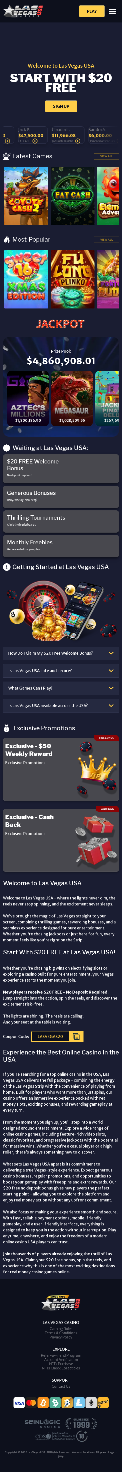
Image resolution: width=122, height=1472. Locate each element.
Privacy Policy (61, 1337)
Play (92, 11)
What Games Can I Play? (30, 688)
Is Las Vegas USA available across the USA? (48, 705)
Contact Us (61, 1386)
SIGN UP (61, 106)
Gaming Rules (61, 1328)
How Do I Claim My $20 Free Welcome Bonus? (50, 653)
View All (106, 156)
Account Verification (61, 1359)
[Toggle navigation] (112, 11)
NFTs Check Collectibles (61, 1368)
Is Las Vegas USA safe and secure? (40, 670)
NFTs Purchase (61, 1364)
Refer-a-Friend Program (61, 1355)
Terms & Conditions (61, 1333)
